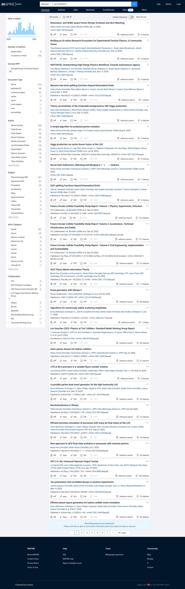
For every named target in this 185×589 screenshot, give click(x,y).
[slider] (9, 37)
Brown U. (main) (88, 89)
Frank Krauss (76, 169)
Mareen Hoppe (76, 130)
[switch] (131, 17)
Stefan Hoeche (56, 409)
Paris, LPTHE (75, 468)
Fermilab (65, 27)
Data (125, 10)
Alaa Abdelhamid (94, 48)
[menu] (161, 4)
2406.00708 (87, 338)
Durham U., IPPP (88, 169)
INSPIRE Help (68, 559)
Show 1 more (13, 217)
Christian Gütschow (110, 427)
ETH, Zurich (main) (78, 48)
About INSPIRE (33, 555)
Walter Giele (107, 388)
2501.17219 (103, 280)
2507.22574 (132, 154)
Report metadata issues (72, 563)
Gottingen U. (135, 189)
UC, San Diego (120, 148)
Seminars (90, 10)
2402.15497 (89, 374)
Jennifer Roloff (103, 89)
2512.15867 (61, 75)
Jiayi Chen (77, 148)
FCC (52, 210)
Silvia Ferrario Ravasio (80, 110)
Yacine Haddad (102, 110)
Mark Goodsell (63, 468)
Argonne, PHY (95, 388)
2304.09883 (96, 471)
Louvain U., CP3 (89, 465)
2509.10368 (61, 116)
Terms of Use (32, 567)
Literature (45, 10)
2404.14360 (99, 356)
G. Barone (137, 332)
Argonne (93, 506)
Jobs (75, 10)
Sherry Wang (126, 486)
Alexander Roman (90, 69)
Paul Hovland (70, 430)
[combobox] (92, 4)
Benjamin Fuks (136, 465)
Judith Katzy (93, 371)
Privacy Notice (33, 563)
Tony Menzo (55, 69)
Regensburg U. (107, 332)
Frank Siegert (110, 371)
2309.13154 (99, 433)
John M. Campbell (57, 189)
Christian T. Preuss (121, 189)
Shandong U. (65, 110)
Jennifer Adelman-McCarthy (86, 51)
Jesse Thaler (134, 273)
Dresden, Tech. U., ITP (125, 371)
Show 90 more (14, 165)
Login (178, 4)
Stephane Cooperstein (105, 148)
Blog (149, 555)
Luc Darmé (54, 465)
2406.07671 (100, 318)
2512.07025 (99, 95)
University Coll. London (128, 427)
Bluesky (150, 559)
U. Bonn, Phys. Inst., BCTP (118, 465)
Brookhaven (129, 48)
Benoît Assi (54, 273)
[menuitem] (159, 4)
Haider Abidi (119, 48)
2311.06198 (97, 395)
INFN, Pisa (127, 332)
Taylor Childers (82, 388)
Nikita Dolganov (134, 148)
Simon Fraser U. (88, 148)
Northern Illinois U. (66, 51)
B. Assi (78, 332)
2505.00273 (139, 256)
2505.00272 (98, 213)
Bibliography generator (114, 555)
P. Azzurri (118, 332)
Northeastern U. (116, 110)
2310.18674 (96, 412)
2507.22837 (61, 175)
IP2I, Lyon (64, 465)
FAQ (64, 555)
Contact (150, 567)
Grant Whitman (130, 89)
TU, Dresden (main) (91, 130)
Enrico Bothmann (75, 294)
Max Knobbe (100, 189)
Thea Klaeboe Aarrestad (60, 48)
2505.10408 (99, 196)
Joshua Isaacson (57, 486)
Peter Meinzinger (103, 169)
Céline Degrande (75, 465)
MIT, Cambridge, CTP (119, 273)
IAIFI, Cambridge (86, 276)
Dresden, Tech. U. (112, 486)
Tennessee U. (107, 48)
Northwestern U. (138, 486)
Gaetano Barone (56, 148)
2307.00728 (96, 451)
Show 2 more (13, 269)
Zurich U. (114, 169)
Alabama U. (65, 69)
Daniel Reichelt (76, 27)
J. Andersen (55, 332)
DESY (64, 371)
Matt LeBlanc (76, 89)
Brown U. (68, 148)
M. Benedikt (71, 210)
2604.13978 (61, 30)
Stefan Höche (55, 27)
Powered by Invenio (24, 585)
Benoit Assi (54, 447)
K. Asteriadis (96, 332)
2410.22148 (89, 297)
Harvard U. (71, 276)
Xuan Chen (54, 110)
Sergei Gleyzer (114, 69)
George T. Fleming (76, 72)
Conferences (108, 10)
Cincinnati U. (76, 273)
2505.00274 (105, 235)
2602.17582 (61, 54)
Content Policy (33, 559)
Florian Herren (122, 506)
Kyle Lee (106, 273)
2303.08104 (99, 492)
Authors (61, 10)
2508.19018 (61, 134)
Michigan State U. (64, 113)
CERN (86, 27)
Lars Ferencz (55, 371)
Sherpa (53, 294)
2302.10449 (97, 513)
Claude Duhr (102, 465)
